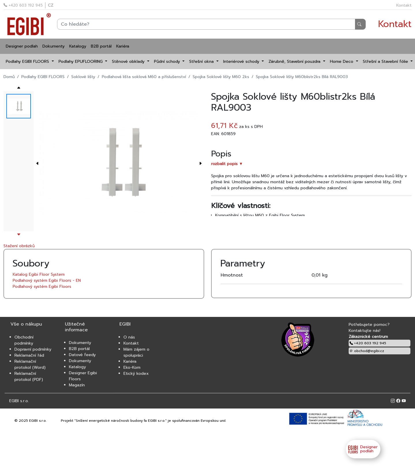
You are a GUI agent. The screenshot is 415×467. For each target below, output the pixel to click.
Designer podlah (22, 46)
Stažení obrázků (19, 246)
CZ (50, 5)
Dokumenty (53, 46)
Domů (9, 77)
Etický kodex (136, 373)
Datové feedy (82, 355)
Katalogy (77, 46)
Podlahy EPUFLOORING (81, 61)
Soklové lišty (83, 77)
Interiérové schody (242, 61)
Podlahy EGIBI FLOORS (28, 61)
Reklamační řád (29, 355)
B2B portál (101, 46)
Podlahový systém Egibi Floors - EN (47, 280)
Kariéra (122, 46)
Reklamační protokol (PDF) (28, 376)
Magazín (77, 385)
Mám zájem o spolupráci (136, 352)
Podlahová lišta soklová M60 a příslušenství (144, 77)
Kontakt (404, 5)
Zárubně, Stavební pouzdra (295, 61)
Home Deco (342, 61)
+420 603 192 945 (23, 5)
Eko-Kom (131, 367)
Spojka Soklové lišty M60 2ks (221, 77)
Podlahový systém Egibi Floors (42, 286)
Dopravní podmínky (32, 349)
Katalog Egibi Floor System (39, 274)
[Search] (211, 24)
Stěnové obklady (129, 61)
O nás (129, 337)
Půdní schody (167, 61)
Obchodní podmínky (23, 340)
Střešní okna (202, 61)
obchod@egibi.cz (367, 350)
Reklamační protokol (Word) (30, 364)
